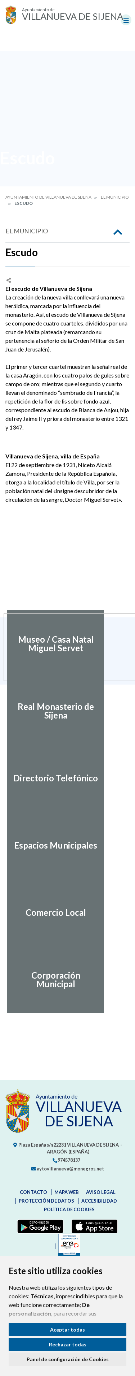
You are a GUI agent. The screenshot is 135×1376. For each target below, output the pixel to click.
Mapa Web (66, 1192)
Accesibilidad (99, 1201)
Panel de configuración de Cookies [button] (68, 1359)
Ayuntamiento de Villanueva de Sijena (48, 197)
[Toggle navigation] (126, 19)
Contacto (33, 1192)
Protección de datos (46, 1201)
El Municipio (115, 197)
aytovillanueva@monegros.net (67, 1169)
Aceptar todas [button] (67, 1330)
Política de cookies (69, 1209)
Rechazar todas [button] (67, 1344)
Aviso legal (101, 1192)
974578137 (66, 1160)
